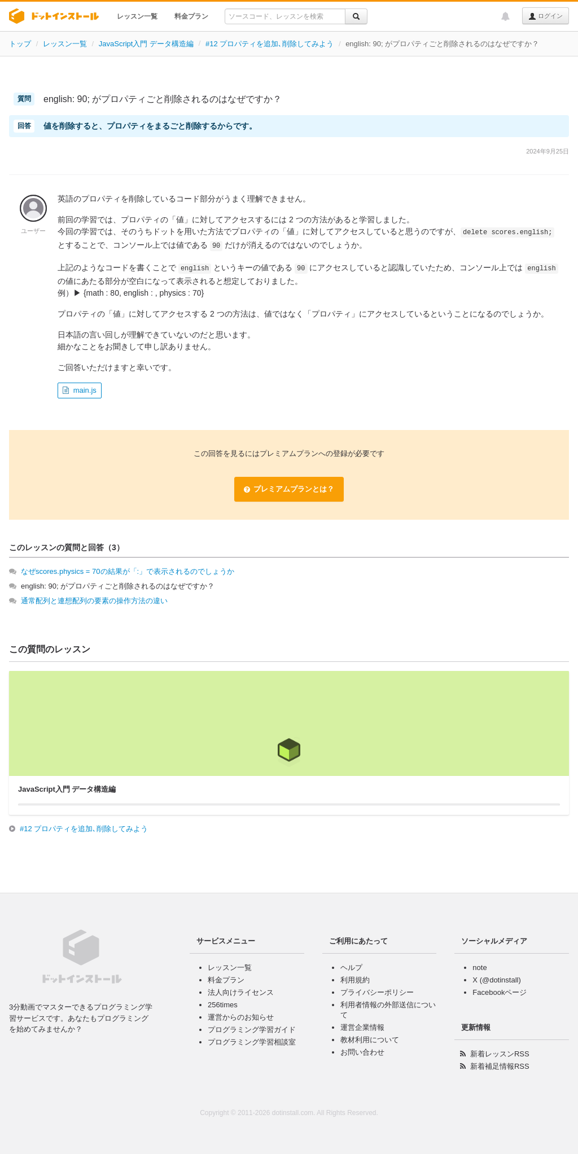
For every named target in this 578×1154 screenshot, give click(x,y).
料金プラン (191, 16)
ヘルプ (351, 967)
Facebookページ (499, 992)
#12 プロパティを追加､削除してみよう (269, 44)
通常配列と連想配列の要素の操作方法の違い (94, 600)
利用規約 (355, 980)
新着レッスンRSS (499, 1054)
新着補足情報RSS (499, 1066)
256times (223, 1005)
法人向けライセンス (241, 992)
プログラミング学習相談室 (252, 1042)
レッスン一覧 (137, 16)
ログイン (545, 16)
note (479, 967)
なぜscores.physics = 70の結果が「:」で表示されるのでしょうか (127, 571)
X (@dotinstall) (496, 980)
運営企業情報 (362, 1027)
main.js (85, 390)
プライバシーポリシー (377, 992)
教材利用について (369, 1039)
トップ (20, 44)
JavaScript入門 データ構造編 (146, 44)
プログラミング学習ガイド (252, 1029)
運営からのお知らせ (241, 1017)
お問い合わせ (362, 1052)
